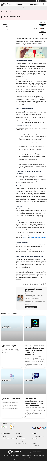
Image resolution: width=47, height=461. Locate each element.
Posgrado (34, 443)
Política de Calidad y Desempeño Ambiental (30, 457)
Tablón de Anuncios (16, 457)
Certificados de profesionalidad (38, 447)
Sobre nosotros (4, 436)
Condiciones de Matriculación (15, 455)
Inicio (2, 11)
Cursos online (20, 4)
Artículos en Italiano (20, 438)
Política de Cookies (36, 455)
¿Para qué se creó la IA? (11, 398)
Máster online (35, 438)
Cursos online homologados (38, 436)
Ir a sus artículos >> (31, 307)
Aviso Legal (5, 455)
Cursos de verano (35, 445)
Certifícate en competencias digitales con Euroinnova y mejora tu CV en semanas (35, 401)
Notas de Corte (19, 436)
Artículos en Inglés (20, 441)
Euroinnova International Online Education (7, 439)
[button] (44, 4)
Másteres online (33, 4)
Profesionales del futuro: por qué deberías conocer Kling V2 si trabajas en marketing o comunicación (35, 350)
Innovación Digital (7, 11)
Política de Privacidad (26, 455)
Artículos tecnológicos (21, 443)
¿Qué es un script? (9, 346)
